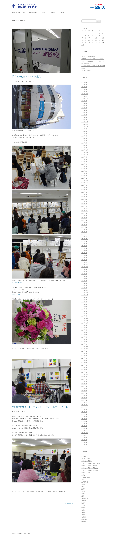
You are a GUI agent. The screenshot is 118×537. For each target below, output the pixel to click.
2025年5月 (84, 110)
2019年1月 (84, 288)
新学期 (32, 348)
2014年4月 (84, 421)
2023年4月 (84, 169)
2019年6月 (84, 276)
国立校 (83, 480)
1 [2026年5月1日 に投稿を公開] (95, 33)
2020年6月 (84, 248)
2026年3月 (84, 87)
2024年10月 (84, 127)
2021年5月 (84, 222)
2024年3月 (84, 143)
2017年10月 (84, 323)
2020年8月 (84, 243)
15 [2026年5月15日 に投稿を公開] (96, 38)
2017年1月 (84, 344)
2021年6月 (84, 220)
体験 (28, 348)
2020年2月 (84, 257)
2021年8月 (84, 215)
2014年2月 (84, 426)
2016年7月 (84, 358)
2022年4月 (84, 197)
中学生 (83, 475)
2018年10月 (84, 295)
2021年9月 (84, 213)
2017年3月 (84, 339)
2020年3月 (84, 255)
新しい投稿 (69, 503)
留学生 (83, 515)
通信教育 (84, 522)
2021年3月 (84, 227)
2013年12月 (84, 430)
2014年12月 (84, 402)
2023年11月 (84, 152)
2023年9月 (84, 157)
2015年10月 (84, 379)
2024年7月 (84, 134)
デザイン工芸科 (85, 472)
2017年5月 (84, 335)
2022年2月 (84, 201)
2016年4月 (84, 365)
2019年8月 (84, 271)
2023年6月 (84, 164)
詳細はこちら (16, 294)
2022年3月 (84, 199)
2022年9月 (84, 185)
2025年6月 (84, 108)
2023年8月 (84, 159)
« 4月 (82, 45)
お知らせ (62, 12)
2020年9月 (84, 241)
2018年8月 (84, 299)
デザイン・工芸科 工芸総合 (89, 468)
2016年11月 (84, 349)
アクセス (44, 12)
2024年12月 (84, 122)
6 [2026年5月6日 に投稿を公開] (88, 35)
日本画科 (84, 501)
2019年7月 (84, 274)
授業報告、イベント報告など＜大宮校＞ (92, 59)
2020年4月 (84, 253)
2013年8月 (84, 440)
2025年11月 (84, 96)
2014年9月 (84, 409)
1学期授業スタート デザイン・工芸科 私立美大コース (40, 406)
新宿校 (38, 491)
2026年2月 (84, 89)
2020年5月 (84, 250)
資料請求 (53, 12)
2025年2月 (84, 117)
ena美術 (83, 456)
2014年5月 (84, 419)
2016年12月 (84, 346)
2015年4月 (84, 393)
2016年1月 (84, 372)
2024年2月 (84, 145)
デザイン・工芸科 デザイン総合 (91, 463)
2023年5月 (84, 166)
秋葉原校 (84, 517)
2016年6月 (84, 360)
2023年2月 (84, 173)
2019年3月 (84, 283)
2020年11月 (84, 236)
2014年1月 (84, 428)
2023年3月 (84, 171)
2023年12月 (84, 150)
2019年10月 (84, 267)
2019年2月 (84, 285)
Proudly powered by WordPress (21, 533)
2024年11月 (84, 124)
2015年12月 (84, 374)
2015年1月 (84, 400)
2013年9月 (84, 437)
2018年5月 (84, 307)
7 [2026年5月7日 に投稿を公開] (92, 35)
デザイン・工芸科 (86, 461)
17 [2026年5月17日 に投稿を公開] (103, 38)
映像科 (83, 503)
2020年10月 (84, 239)
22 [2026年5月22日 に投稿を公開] (96, 40)
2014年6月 (84, 416)
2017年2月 (84, 342)
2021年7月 (84, 218)
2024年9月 (84, 129)
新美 (42, 491)
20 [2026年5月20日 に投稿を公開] (89, 40)
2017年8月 (84, 328)
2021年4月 (84, 225)
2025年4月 (84, 112)
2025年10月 (84, 98)
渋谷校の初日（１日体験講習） (27, 76)
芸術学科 (84, 519)
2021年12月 (84, 206)
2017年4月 (84, 337)
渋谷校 (21, 348)
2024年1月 (84, 148)
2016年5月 (84, 363)
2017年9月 (84, 325)
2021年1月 (84, 232)
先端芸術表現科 (85, 477)
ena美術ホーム (33, 12)
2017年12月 (84, 318)
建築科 (83, 489)
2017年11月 (84, 321)
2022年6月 (84, 192)
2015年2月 (84, 398)
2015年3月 (84, 395)
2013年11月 (84, 433)
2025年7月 (84, 105)
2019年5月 (84, 278)
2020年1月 (84, 260)
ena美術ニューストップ (18, 12)
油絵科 (83, 508)
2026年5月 (84, 82)
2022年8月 (84, 187)
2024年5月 (84, 138)
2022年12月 (84, 178)
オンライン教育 (85, 458)
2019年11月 (84, 264)
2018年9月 (84, 297)
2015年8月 (84, 384)
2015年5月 (84, 391)
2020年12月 (84, 234)
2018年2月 (84, 314)
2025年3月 (84, 115)
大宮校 (83, 487)
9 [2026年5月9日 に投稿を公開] (99, 35)
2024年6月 (84, 136)
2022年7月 (84, 190)
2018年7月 (84, 302)
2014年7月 (84, 414)
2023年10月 (84, 155)
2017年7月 (84, 330)
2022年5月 (84, 194)
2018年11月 (84, 292)
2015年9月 (84, 381)
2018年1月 (84, 316)
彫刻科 (83, 491)
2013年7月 (84, 442)
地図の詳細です (17, 283)
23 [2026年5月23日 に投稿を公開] (99, 40)
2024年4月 (84, 141)
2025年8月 (84, 103)
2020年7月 (84, 246)
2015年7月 (84, 386)
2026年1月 (84, 91)
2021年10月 (84, 211)
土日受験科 (84, 482)
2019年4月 (84, 281)
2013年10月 (84, 435)
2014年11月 (84, 405)
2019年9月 (84, 269)
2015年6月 (84, 388)
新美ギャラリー (85, 498)
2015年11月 (84, 377)
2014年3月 (84, 423)
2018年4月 (84, 309)
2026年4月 (84, 84)
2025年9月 (84, 101)
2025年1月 (84, 119)
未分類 (83, 505)
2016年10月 (84, 351)
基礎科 (83, 484)
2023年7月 (84, 162)
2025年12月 (84, 94)
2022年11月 (84, 180)
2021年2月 (84, 229)
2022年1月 (84, 204)
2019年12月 (84, 262)
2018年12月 (84, 290)
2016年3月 (84, 367)
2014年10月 (84, 407)
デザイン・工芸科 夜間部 (89, 465)
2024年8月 (84, 131)
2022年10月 (84, 183)
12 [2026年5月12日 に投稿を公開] (85, 38)
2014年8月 (84, 412)
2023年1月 (84, 176)
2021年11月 (84, 208)
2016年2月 (84, 370)
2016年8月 (84, 356)
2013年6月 (84, 444)
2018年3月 (84, 311)
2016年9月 (84, 353)
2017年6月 (84, 332)
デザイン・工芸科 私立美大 (27, 491)
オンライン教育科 (86, 70)
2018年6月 (84, 304)
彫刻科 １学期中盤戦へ (88, 56)
